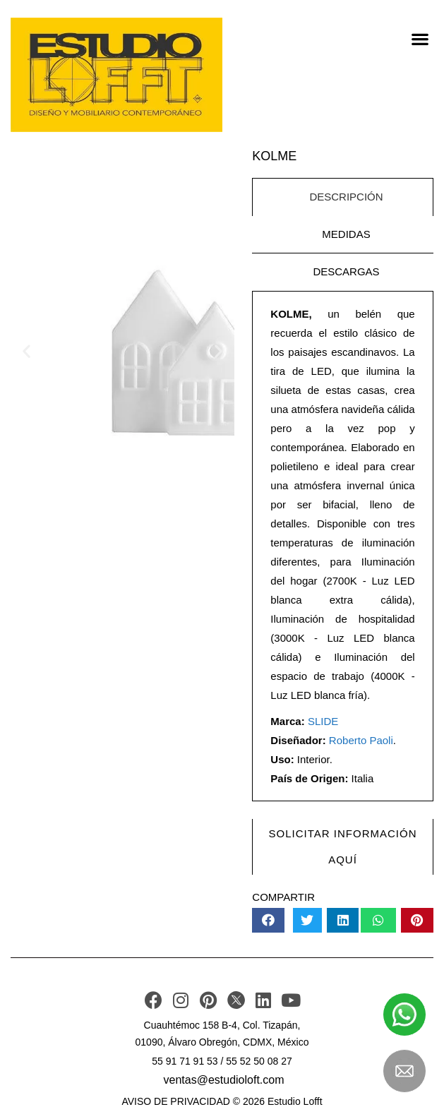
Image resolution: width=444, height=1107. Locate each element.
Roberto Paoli (361, 740)
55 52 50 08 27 (259, 1061)
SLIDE (323, 721)
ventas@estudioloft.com (224, 1080)
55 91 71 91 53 (184, 1061)
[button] (419, 38)
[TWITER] (236, 1000)
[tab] (342, 197)
